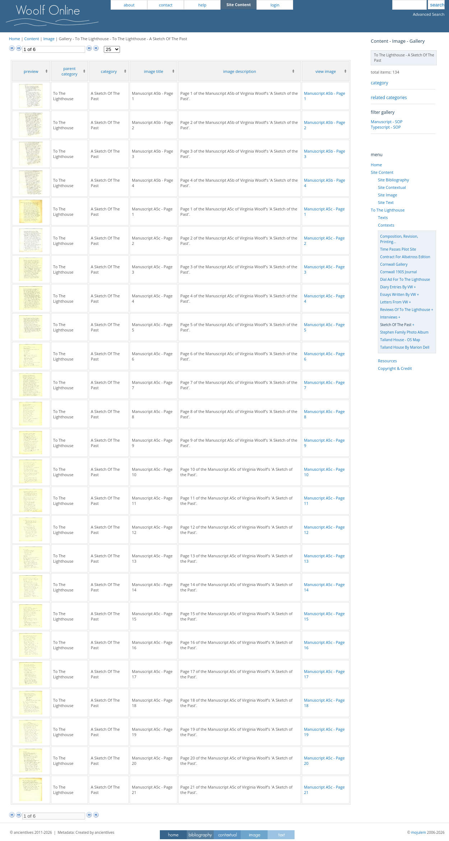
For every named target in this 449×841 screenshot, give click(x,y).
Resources (387, 360)
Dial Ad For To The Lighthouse (405, 279)
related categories (389, 97)
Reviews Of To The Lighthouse (405, 309)
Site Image (387, 195)
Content (31, 38)
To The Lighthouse (387, 210)
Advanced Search (429, 14)
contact (165, 5)
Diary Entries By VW (396, 286)
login (274, 5)
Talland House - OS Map (400, 339)
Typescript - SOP (386, 127)
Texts (383, 217)
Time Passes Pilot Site (398, 249)
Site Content (382, 172)
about (129, 5)
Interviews (388, 317)
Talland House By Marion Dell (404, 347)
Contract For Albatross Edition (405, 256)
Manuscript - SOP (386, 121)
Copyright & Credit (395, 368)
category (379, 83)
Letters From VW (394, 302)
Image (49, 38)
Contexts (386, 225)
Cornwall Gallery (393, 264)
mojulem (418, 832)
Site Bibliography (393, 179)
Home (14, 38)
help (202, 5)
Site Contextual (392, 187)
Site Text (386, 202)
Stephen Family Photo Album (404, 332)
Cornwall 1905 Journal (398, 271)
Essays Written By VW (398, 294)
